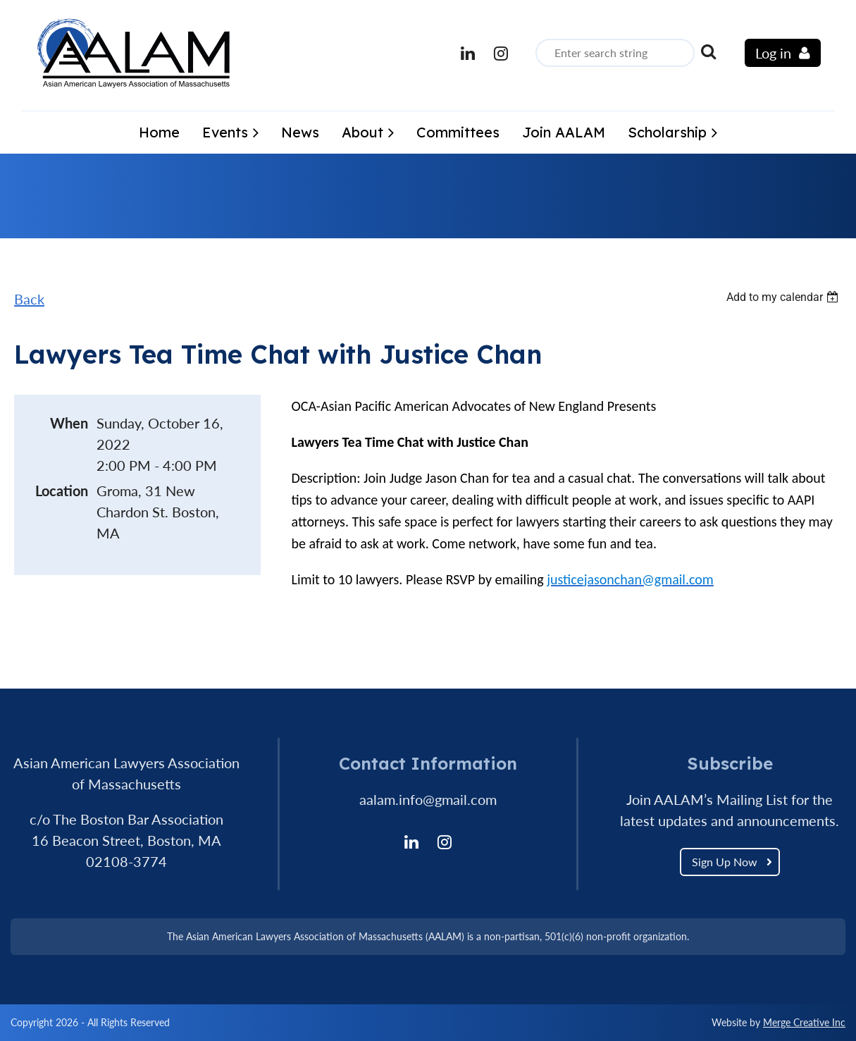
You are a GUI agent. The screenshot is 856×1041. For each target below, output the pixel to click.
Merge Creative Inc (804, 1022)
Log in (773, 52)
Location (61, 490)
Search (708, 51)
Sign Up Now (724, 861)
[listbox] (784, 297)
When (69, 422)
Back (29, 298)
